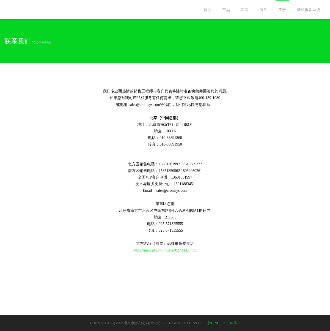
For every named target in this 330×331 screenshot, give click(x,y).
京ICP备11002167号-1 (223, 323)
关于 (282, 9)
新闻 (245, 9)
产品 (226, 9)
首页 (207, 9)
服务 (263, 9)
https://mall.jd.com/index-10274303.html (165, 250)
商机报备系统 (308, 9)
